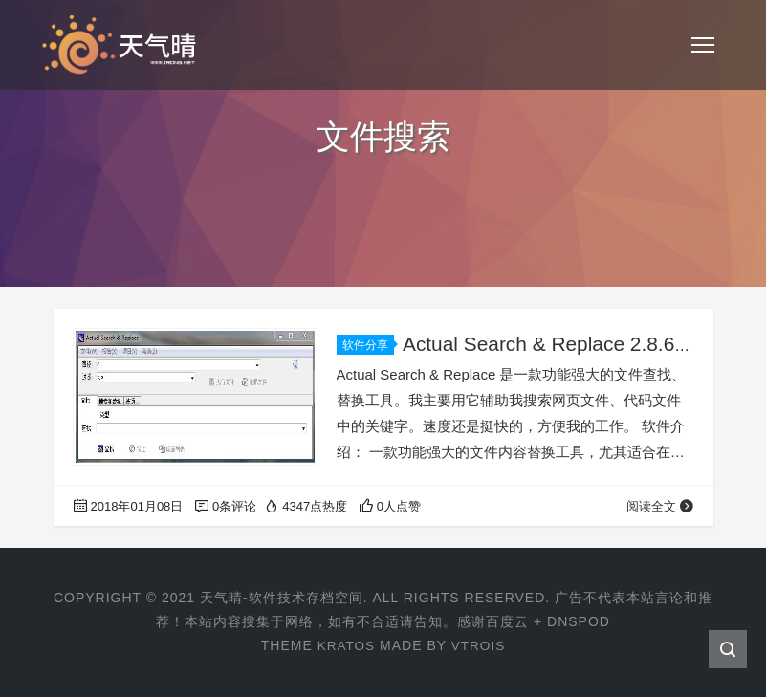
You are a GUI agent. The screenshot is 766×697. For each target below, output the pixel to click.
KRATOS (345, 645)
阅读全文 (660, 506)
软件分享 (368, 345)
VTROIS (479, 645)
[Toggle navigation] (703, 45)
